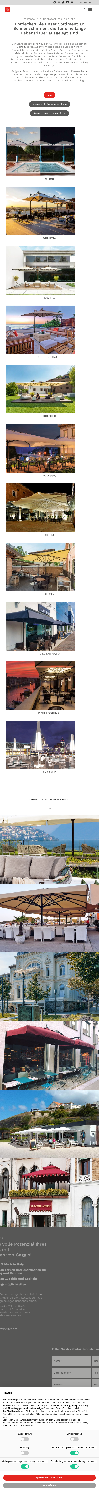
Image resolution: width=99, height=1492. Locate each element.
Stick (49, 179)
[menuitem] (81, 2)
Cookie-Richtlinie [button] (63, 1408)
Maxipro (49, 475)
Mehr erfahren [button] (49, 1485)
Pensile (49, 416)
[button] (94, 1393)
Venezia (49, 238)
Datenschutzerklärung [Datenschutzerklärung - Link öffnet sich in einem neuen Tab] (18, 1402)
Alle (49, 95)
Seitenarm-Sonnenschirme (49, 113)
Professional (49, 713)
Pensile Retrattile (49, 357)
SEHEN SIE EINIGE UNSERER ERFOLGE (49, 799)
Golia (49, 535)
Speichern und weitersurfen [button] (49, 1477)
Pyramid (49, 772)
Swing (49, 297)
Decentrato (49, 653)
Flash (49, 594)
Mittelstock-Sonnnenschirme (50, 104)
